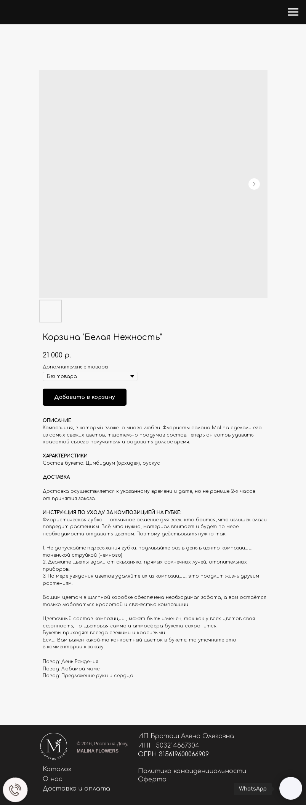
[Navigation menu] (293, 12)
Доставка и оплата (76, 788)
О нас (52, 779)
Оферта (152, 779)
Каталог (57, 769)
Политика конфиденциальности (192, 771)
